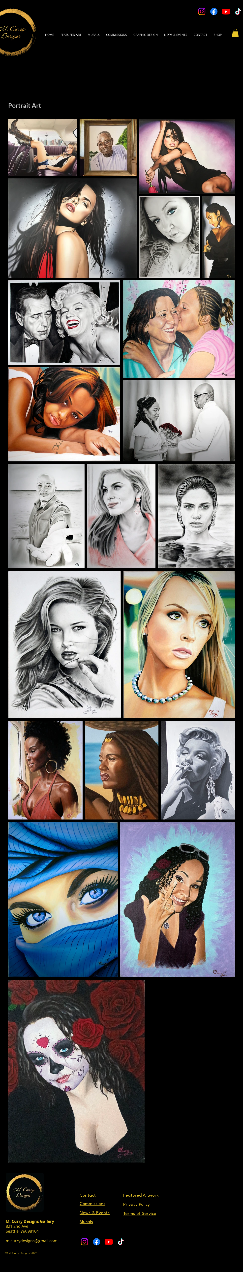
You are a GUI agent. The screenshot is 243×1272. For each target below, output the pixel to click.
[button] (200, 32)
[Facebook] (214, 11)
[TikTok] (238, 11)
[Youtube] (226, 11)
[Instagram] (202, 11)
